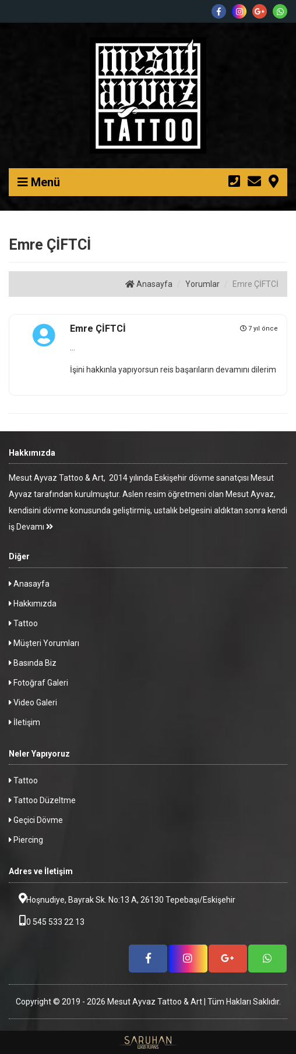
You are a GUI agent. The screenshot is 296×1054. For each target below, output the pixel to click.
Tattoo (23, 623)
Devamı (34, 526)
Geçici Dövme (36, 820)
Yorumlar (202, 284)
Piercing (26, 839)
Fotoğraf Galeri (38, 682)
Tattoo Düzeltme (42, 800)
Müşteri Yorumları (44, 643)
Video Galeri (33, 702)
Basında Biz (33, 663)
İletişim (24, 722)
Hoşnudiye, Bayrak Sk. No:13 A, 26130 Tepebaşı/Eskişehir (122, 898)
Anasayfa (148, 284)
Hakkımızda (33, 603)
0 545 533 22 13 (46, 921)
